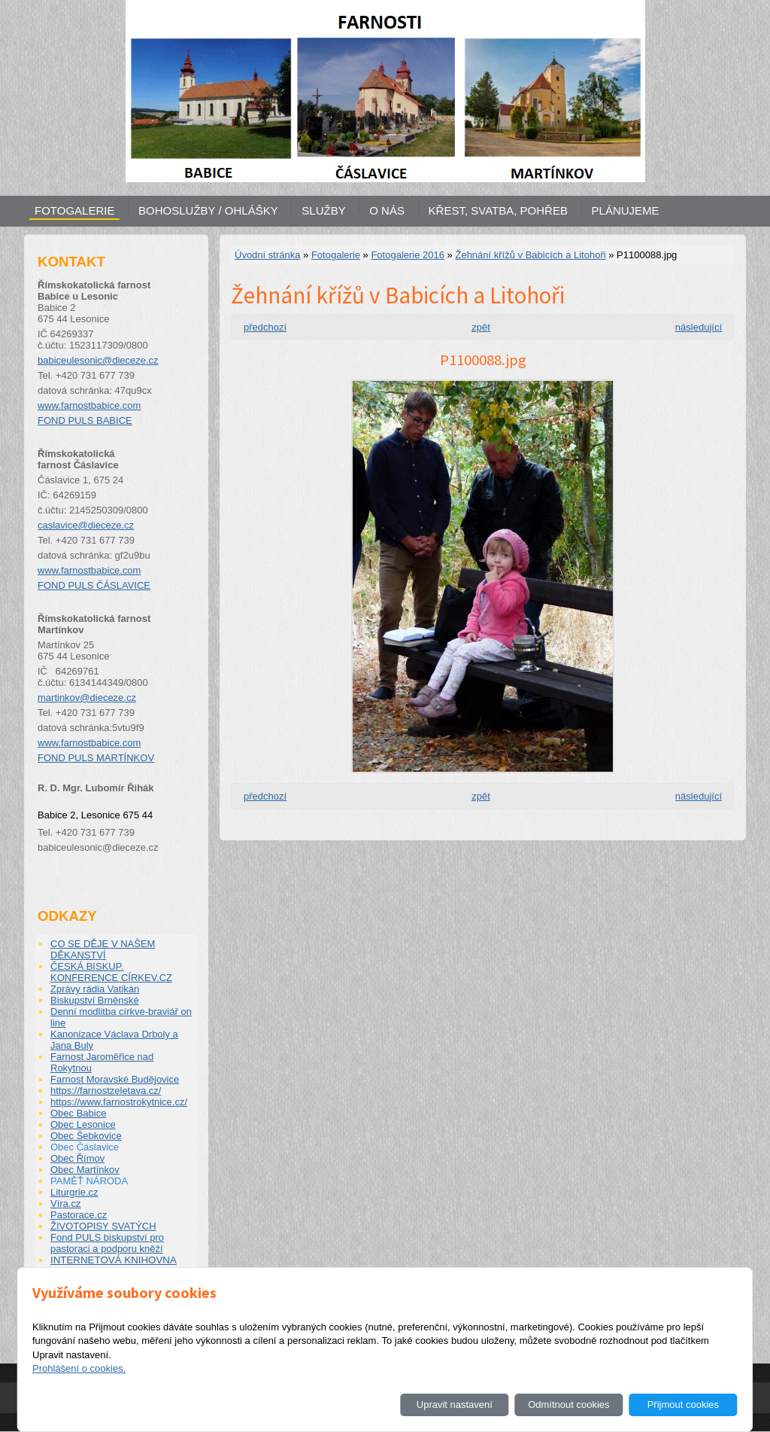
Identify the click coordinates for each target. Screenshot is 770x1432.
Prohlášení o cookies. (79, 1368)
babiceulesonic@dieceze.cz (98, 360)
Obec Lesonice (83, 1124)
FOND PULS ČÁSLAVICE (94, 585)
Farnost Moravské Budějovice (114, 1079)
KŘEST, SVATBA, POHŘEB (498, 210)
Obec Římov (77, 1158)
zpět (480, 327)
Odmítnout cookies (568, 1404)
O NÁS (387, 210)
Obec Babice (78, 1113)
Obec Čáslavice (84, 1147)
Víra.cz (65, 1203)
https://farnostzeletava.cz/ (105, 1090)
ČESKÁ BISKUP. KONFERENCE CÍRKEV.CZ (111, 972)
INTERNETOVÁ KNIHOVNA (113, 1260)
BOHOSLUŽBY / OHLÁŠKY (208, 210)
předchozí (265, 327)
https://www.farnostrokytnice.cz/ (118, 1102)
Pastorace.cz (78, 1214)
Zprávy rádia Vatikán (94, 989)
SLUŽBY (323, 210)
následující (698, 327)
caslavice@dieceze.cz (86, 525)
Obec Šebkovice (86, 1135)
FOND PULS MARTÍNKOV (96, 757)
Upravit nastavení (455, 1404)
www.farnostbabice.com (89, 405)
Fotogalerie (335, 255)
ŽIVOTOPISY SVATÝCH (103, 1226)
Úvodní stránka (267, 255)
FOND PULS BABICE (85, 420)
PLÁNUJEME (625, 210)
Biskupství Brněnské (94, 1000)
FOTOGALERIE (74, 210)
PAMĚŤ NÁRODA (89, 1181)
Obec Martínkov (85, 1169)
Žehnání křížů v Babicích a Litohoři (530, 255)
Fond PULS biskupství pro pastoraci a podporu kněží (107, 1243)
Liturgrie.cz (74, 1192)
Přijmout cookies (683, 1404)
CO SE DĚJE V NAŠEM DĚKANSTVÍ (102, 949)
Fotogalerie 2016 (407, 255)
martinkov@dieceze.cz (87, 697)
